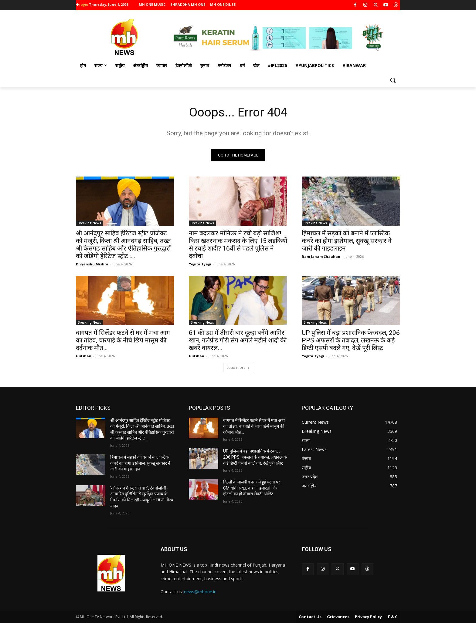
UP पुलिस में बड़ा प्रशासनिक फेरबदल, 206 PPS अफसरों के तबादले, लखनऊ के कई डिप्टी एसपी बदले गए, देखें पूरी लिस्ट (351, 340)
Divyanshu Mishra (92, 264)
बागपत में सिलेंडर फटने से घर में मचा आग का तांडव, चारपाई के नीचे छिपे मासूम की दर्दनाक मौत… (123, 340)
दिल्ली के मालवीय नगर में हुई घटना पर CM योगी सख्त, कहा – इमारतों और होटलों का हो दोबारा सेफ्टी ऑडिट (251, 488)
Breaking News (89, 223)
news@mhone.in (200, 591)
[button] (393, 80)
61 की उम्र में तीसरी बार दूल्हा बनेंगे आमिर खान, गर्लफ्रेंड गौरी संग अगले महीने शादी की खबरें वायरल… (238, 340)
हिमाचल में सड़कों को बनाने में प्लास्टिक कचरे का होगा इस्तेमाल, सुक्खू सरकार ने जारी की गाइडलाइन (347, 241)
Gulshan (83, 356)
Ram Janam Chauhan (321, 256)
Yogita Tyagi (200, 264)
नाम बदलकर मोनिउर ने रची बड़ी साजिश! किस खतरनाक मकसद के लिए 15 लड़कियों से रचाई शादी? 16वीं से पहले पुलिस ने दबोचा (238, 245)
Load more (238, 367)
